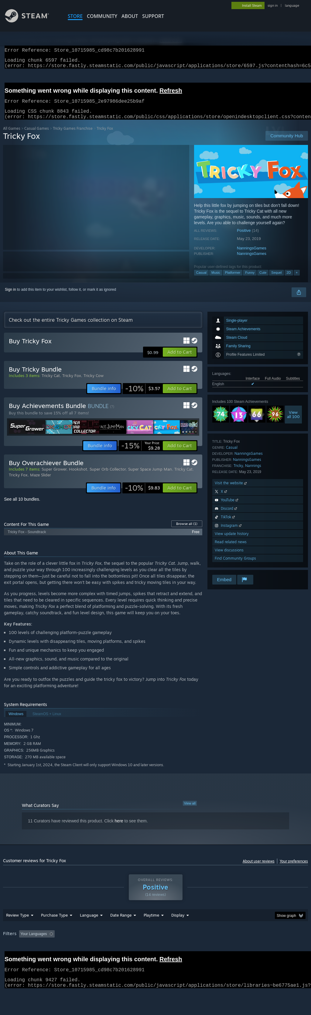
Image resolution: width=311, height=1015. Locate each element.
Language (89, 930)
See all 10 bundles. (22, 506)
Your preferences (294, 868)
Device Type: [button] (15, 958)
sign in (273, 5)
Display (177, 930)
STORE (75, 16)
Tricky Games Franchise (73, 135)
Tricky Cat (51, 382)
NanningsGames (251, 255)
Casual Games (36, 135)
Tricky (238, 473)
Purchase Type (54, 930)
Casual (201, 280)
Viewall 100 (293, 421)
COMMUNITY (102, 16)
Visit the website (231, 490)
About (129, 16)
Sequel (276, 280)
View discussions (229, 557)
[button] (179, 359)
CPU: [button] (267, 950)
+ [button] (297, 280)
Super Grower (54, 476)
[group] (155, 954)
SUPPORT (153, 16)
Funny (250, 280)
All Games (11, 135)
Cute (262, 280)
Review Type (17, 930)
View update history (232, 541)
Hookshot (78, 476)
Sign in (10, 297)
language (292, 5)
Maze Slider (40, 482)
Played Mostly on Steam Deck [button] (185, 950)
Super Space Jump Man (150, 476)
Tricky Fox (71, 382)
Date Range (121, 930)
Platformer (233, 280)
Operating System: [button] (236, 950)
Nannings (253, 473)
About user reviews (259, 868)
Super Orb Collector (108, 476)
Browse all (186, 531)
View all (190, 810)
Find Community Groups (235, 565)
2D (289, 280)
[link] (142, 396)
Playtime (151, 930)
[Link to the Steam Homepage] (31, 20)
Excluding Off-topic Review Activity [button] (95, 950)
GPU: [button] (288, 950)
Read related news (231, 549)
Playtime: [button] (142, 950)
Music (215, 280)
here (119, 828)
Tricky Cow (94, 382)
